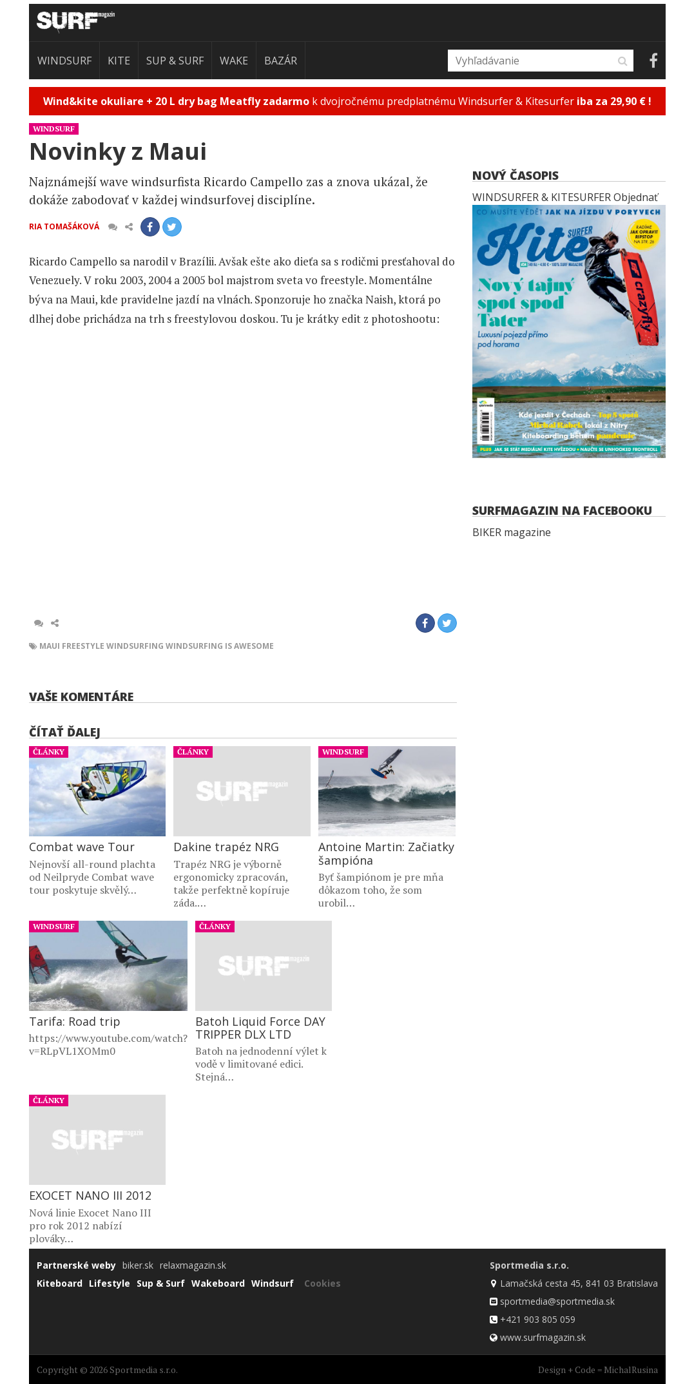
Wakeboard (218, 1283)
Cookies (322, 1283)
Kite (119, 60)
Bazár (280, 60)
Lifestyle (109, 1283)
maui (49, 645)
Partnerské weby (76, 1265)
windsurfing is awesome (220, 645)
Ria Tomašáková (64, 226)
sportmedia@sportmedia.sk (557, 1301)
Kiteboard (59, 1283)
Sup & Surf (175, 60)
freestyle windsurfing (113, 645)
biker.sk (137, 1265)
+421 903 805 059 (537, 1319)
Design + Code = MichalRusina (598, 1369)
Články (48, 751)
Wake (234, 60)
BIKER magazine (511, 532)
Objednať (635, 197)
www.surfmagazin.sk (543, 1337)
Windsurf (64, 60)
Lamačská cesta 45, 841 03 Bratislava (579, 1283)
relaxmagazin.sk (193, 1265)
